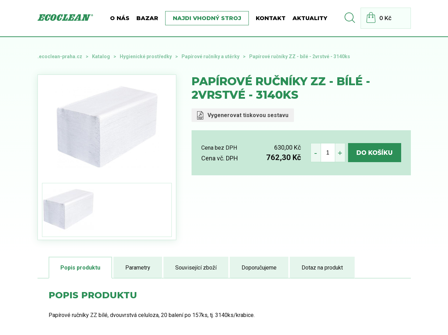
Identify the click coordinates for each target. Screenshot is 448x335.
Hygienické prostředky (146, 56)
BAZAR (147, 18)
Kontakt (271, 18)
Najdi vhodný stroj (207, 18)
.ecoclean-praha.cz (59, 56)
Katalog (101, 56)
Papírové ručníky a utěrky (210, 56)
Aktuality (310, 18)
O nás (119, 18)
